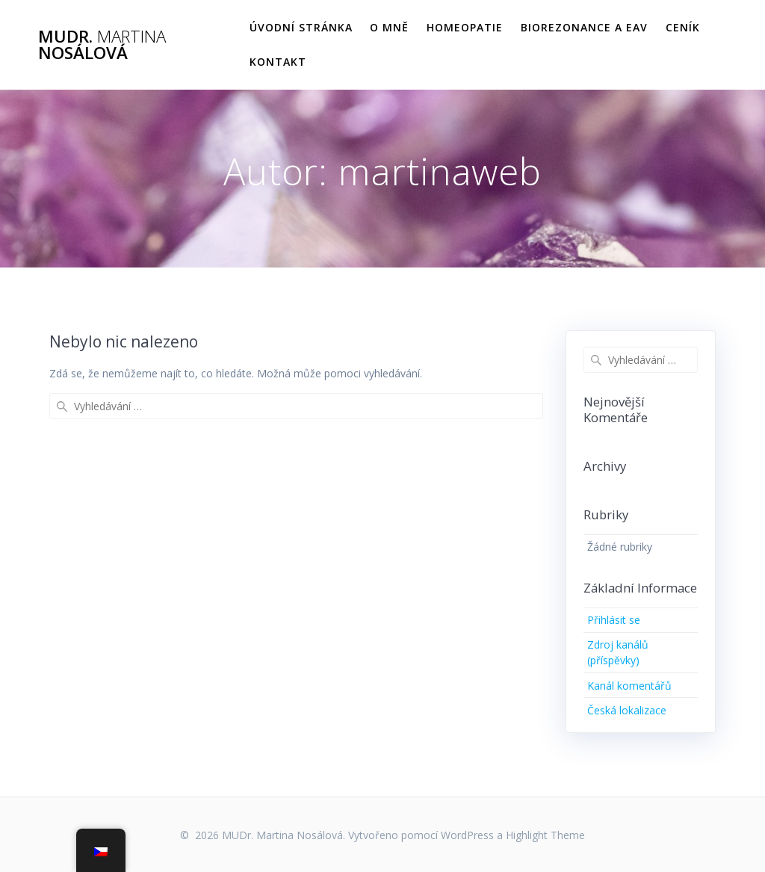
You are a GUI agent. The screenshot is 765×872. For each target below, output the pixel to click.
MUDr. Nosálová (102, 45)
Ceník (683, 27)
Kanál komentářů (629, 685)
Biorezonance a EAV (584, 27)
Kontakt (278, 62)
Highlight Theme (545, 835)
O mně (389, 27)
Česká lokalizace (626, 710)
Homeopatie (465, 27)
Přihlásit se (613, 620)
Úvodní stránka (301, 27)
